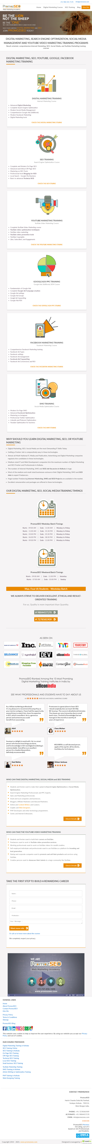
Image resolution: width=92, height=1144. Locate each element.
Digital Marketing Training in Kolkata (16, 1046)
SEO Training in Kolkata (11, 1051)
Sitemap (5, 1020)
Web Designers (24, 808)
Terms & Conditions (10, 1017)
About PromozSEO (9, 1006)
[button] (87, 1142)
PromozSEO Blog (9, 1023)
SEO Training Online (10, 1048)
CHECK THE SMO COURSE (47, 428)
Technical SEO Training (11, 1058)
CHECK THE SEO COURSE (47, 183)
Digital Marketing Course (53, 7)
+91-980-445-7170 (66, 2)
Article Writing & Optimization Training (17, 1072)
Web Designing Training (11, 1078)
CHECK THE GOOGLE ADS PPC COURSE (47, 306)
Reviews (86, 1125)
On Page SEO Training (11, 1053)
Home (38, 7)
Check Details (71, 819)
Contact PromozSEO (10, 1009)
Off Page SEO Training (11, 1056)
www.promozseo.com (28, 1142)
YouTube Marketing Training (12, 1067)
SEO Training (70, 7)
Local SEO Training (9, 1061)
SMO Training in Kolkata (11, 1069)
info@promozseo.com (82, 2)
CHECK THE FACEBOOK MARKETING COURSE (46, 367)
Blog (78, 7)
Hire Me (86, 7)
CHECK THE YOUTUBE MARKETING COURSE (47, 245)
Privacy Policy (8, 1015)
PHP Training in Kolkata (11, 1075)
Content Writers (24, 805)
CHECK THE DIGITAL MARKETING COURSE (47, 122)
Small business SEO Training (13, 1063)
